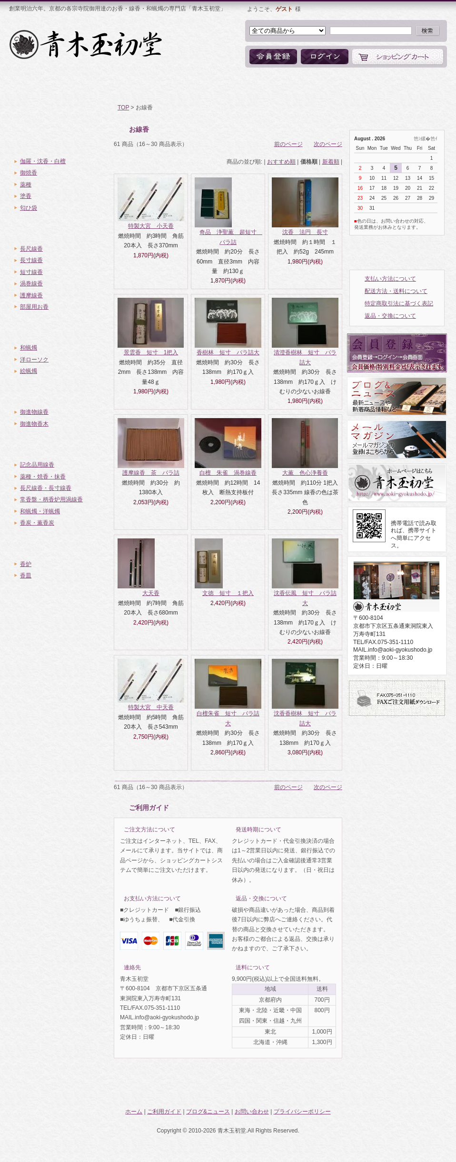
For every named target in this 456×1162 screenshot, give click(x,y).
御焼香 (28, 172)
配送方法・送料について (396, 291)
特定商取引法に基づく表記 (399, 303)
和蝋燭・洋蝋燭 (40, 511)
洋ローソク (34, 359)
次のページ (328, 144)
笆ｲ (433, 138)
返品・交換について (390, 315)
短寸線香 (31, 272)
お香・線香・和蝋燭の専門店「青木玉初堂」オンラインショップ (87, 44)
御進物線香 (34, 412)
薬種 (25, 184)
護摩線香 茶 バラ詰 (150, 472)
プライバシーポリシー (302, 1111)
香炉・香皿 (60, 545)
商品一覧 (159, 86)
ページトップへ (403, 1088)
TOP (123, 107)
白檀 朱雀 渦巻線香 (228, 472)
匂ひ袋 (28, 208)
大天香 (150, 593)
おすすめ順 (281, 161)
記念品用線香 (37, 464)
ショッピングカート (398, 56)
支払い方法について (390, 278)
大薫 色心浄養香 (305, 472)
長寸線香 (31, 260)
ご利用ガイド (94, 86)
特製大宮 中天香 (151, 707)
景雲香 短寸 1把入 (151, 352)
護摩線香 (31, 295)
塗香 (25, 196)
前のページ (288, 144)
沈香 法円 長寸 (305, 232)
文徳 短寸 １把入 (228, 593)
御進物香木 (34, 423)
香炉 (25, 564)
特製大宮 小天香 (151, 226)
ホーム (34, 86)
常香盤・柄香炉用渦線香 (51, 499)
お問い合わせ (304, 86)
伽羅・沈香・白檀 (43, 161)
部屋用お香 (34, 306)
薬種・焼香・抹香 (43, 476)
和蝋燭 (28, 347)
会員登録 (273, 56)
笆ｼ (417, 138)
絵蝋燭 (28, 371)
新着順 (330, 161)
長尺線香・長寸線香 (45, 488)
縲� (425, 138)
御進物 (60, 392)
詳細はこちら (208, 829)
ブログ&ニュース (229, 86)
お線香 (60, 229)
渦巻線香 (31, 283)
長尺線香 (31, 248)
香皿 (25, 575)
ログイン (324, 56)
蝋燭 (60, 328)
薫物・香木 (60, 142)
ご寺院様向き (60, 445)
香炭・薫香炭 (37, 522)
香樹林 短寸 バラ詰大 (228, 352)
